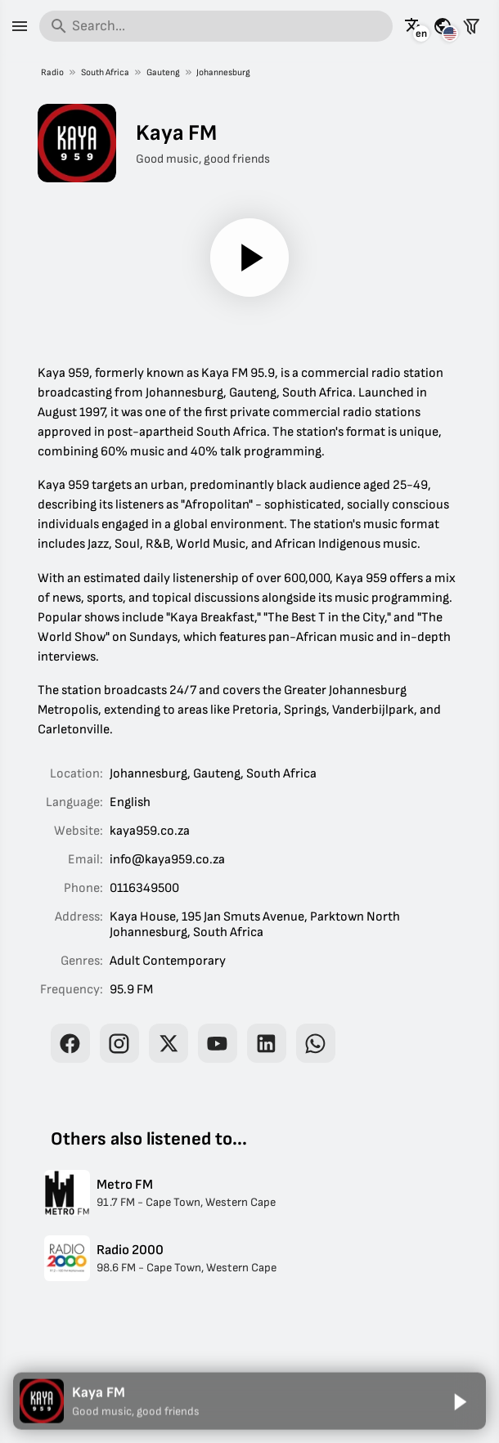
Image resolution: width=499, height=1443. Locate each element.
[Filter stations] (471, 26)
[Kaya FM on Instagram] (119, 1043)
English (130, 802)
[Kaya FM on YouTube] (217, 1043)
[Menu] (19, 26)
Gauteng (162, 72)
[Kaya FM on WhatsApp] (315, 1043)
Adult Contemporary (168, 961)
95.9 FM (131, 989)
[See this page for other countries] (442, 26)
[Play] (249, 257)
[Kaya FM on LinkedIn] (266, 1043)
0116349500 (144, 888)
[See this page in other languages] (414, 26)
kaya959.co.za (150, 831)
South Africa (105, 72)
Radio (52, 72)
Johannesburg (223, 72)
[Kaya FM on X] (168, 1043)
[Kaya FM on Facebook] (70, 1043)
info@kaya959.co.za (167, 859)
